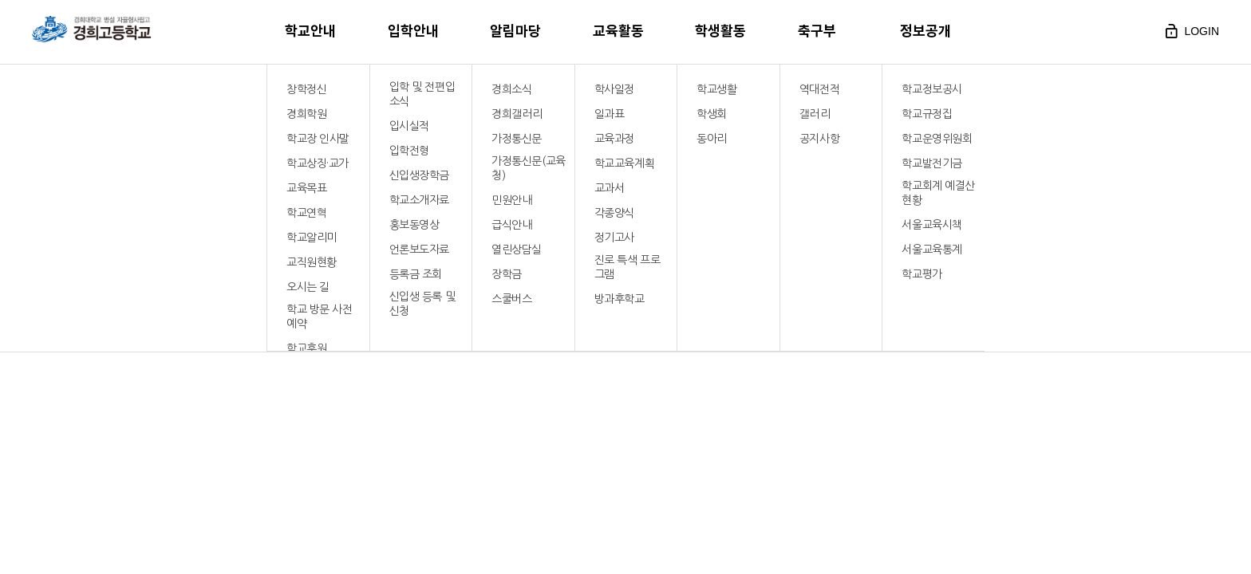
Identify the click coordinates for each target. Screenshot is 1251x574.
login (1190, 31)
